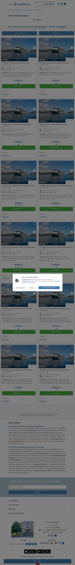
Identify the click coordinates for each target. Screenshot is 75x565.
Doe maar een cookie (49, 287)
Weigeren (32, 287)
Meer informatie (20, 287)
